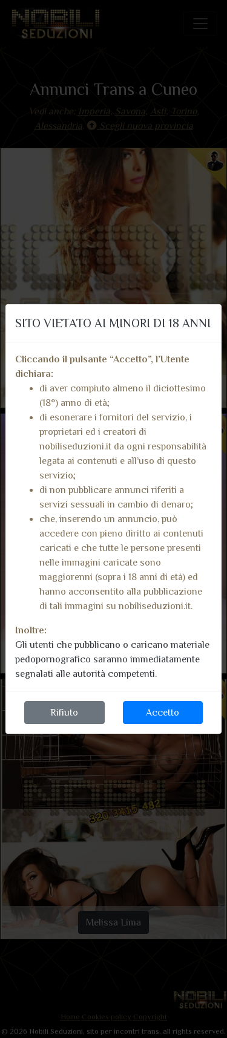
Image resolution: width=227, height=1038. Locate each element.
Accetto (162, 712)
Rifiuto (64, 712)
